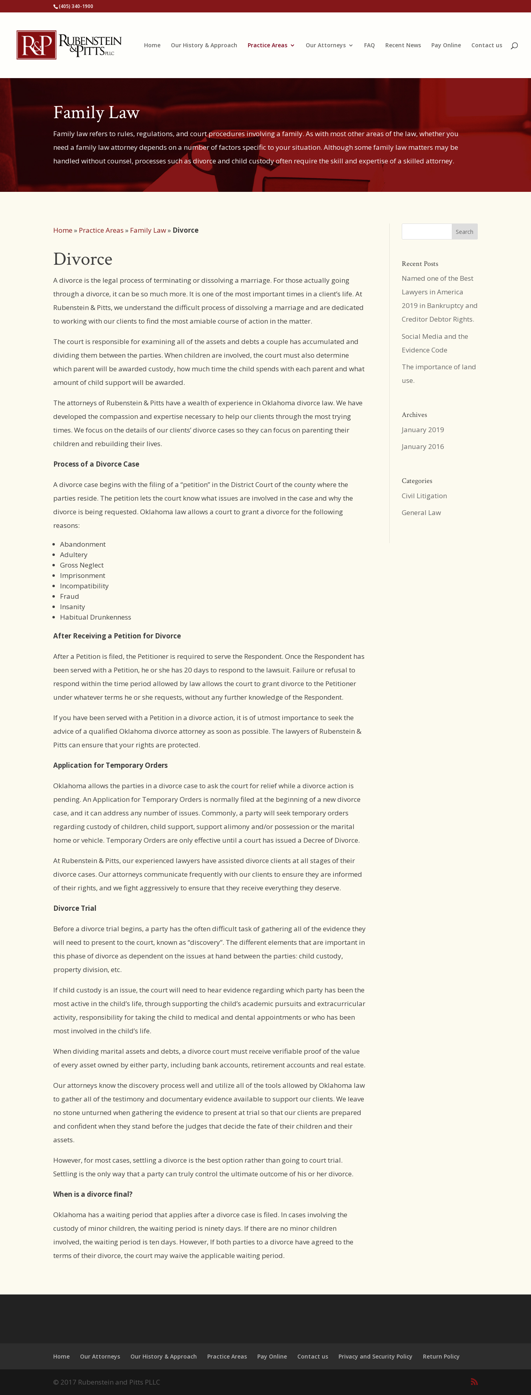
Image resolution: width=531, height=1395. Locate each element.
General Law (421, 512)
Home (152, 45)
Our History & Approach (204, 45)
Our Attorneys (326, 45)
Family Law (148, 230)
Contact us (486, 45)
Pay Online (446, 45)
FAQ (369, 45)
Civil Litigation (424, 495)
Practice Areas (267, 45)
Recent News (403, 45)
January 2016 (423, 446)
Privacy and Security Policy (376, 1356)
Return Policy (441, 1356)
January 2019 (423, 429)
